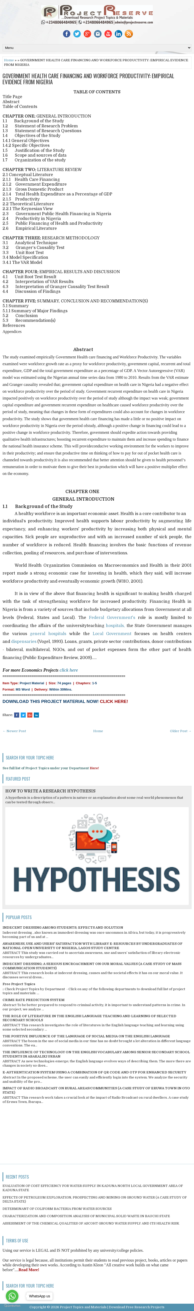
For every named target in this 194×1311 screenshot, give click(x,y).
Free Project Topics (19, 984)
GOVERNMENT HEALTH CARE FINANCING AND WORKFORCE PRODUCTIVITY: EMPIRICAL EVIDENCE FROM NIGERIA (88, 79)
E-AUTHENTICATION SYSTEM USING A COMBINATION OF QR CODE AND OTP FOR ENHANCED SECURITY (94, 1072)
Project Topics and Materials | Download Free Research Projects (112, 1307)
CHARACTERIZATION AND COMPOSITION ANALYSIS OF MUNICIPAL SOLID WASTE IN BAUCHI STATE (86, 1216)
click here (69, 670)
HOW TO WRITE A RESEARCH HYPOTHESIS (50, 791)
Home (9, 60)
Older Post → (180, 731)
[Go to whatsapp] (12, 1296)
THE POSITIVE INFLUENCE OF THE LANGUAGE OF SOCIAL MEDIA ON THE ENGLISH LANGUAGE (86, 1036)
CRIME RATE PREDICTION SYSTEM (33, 1000)
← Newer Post (14, 731)
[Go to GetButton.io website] (12, 1305)
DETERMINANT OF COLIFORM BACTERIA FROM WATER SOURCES (57, 1209)
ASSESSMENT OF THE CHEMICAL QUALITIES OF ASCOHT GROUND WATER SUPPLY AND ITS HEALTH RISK (91, 1223)
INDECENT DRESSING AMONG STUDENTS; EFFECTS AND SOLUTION (63, 927)
